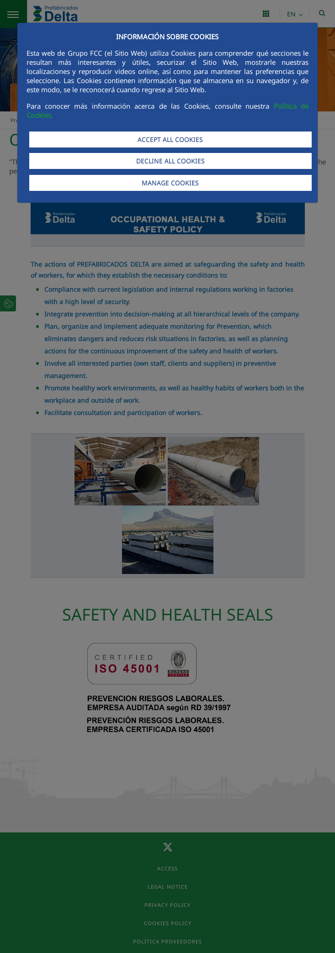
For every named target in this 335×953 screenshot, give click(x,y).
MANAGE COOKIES (170, 183)
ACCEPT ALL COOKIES (170, 139)
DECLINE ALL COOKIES (170, 161)
